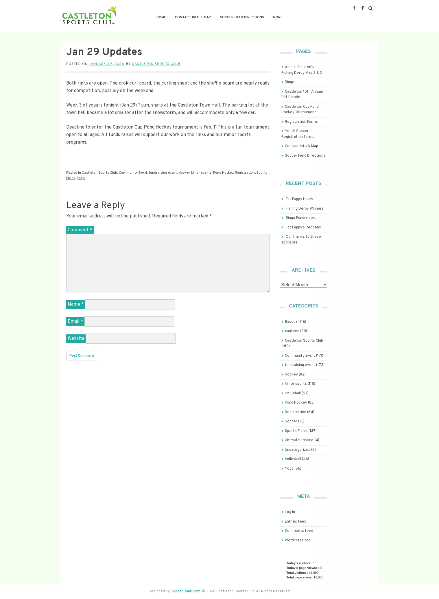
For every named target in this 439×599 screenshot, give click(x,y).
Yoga (81, 178)
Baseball (292, 322)
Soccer (291, 421)
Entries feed (295, 521)
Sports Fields (296, 431)
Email (75, 322)
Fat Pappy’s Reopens (303, 227)
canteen (292, 331)
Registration (245, 173)
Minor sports (201, 173)
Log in (290, 512)
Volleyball (293, 459)
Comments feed (299, 531)
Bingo (289, 82)
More (278, 17)
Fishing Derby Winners (305, 208)
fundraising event (163, 173)
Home (161, 17)
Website (76, 339)
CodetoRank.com (185, 591)
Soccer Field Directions (242, 17)
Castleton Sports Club (156, 64)
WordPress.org (297, 540)
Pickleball (293, 393)
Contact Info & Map (193, 17)
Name (76, 304)
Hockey (183, 173)
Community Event (133, 173)
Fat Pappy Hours (299, 199)
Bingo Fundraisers (301, 218)
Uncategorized (297, 450)
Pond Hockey (223, 173)
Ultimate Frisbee (299, 440)
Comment (80, 230)
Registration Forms (301, 122)
